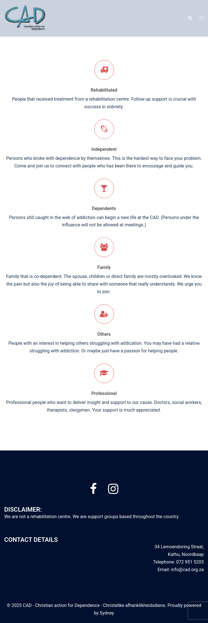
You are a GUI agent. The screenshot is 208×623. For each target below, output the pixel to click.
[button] (190, 18)
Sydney (107, 613)
